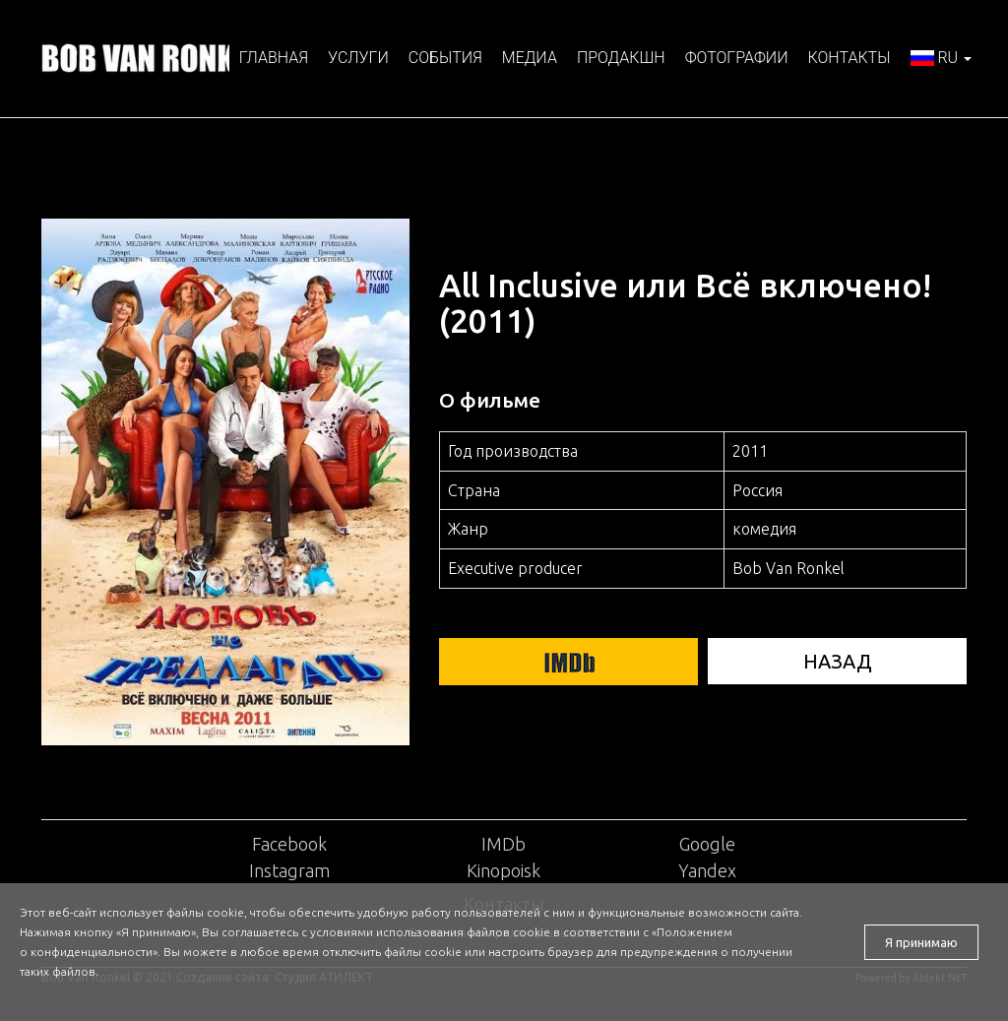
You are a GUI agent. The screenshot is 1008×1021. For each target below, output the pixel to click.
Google (707, 844)
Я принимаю (921, 942)
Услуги (358, 57)
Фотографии (736, 57)
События (445, 57)
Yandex (707, 870)
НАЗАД (837, 661)
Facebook (289, 844)
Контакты (849, 57)
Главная (273, 57)
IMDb (503, 844)
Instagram (289, 870)
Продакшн (621, 57)
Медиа (529, 57)
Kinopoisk (503, 870)
